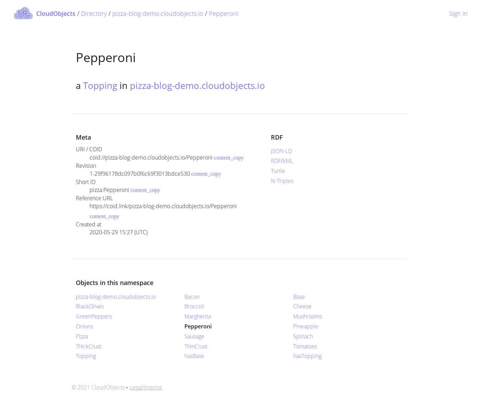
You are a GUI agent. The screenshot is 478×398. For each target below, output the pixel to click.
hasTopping (307, 356)
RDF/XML (282, 161)
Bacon (192, 296)
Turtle (278, 171)
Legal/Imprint (146, 387)
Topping (100, 85)
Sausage (194, 336)
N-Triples (282, 181)
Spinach (303, 336)
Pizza (82, 336)
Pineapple (305, 326)
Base (299, 296)
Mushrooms (307, 316)
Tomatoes (305, 346)
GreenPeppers (94, 316)
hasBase (194, 356)
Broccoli (194, 306)
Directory (94, 13)
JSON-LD (281, 151)
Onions (84, 326)
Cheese (302, 306)
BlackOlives (90, 306)
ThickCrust (88, 346)
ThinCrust (195, 346)
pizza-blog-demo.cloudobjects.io (157, 13)
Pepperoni (223, 13)
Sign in (458, 13)
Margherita (197, 316)
